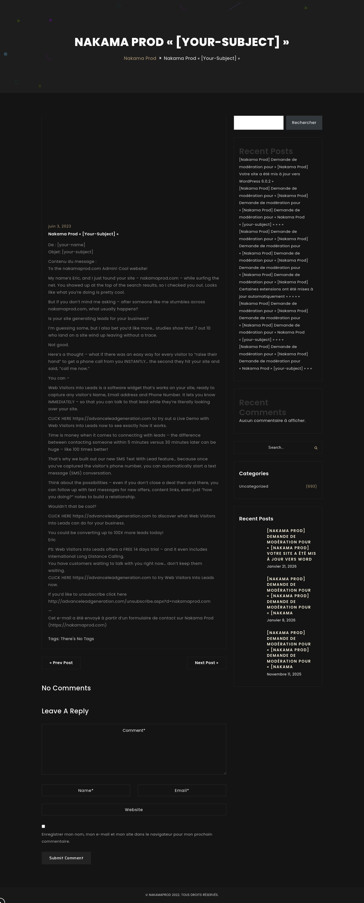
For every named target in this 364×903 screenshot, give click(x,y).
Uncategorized (253, 486)
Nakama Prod (140, 58)
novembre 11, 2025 (284, 674)
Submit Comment (66, 858)
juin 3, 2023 (59, 226)
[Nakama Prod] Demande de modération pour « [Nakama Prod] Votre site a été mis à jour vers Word (291, 545)
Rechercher (304, 123)
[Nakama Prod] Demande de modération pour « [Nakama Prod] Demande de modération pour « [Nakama (289, 596)
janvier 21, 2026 (282, 566)
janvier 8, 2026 (281, 620)
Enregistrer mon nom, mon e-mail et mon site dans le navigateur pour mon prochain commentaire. (127, 838)
